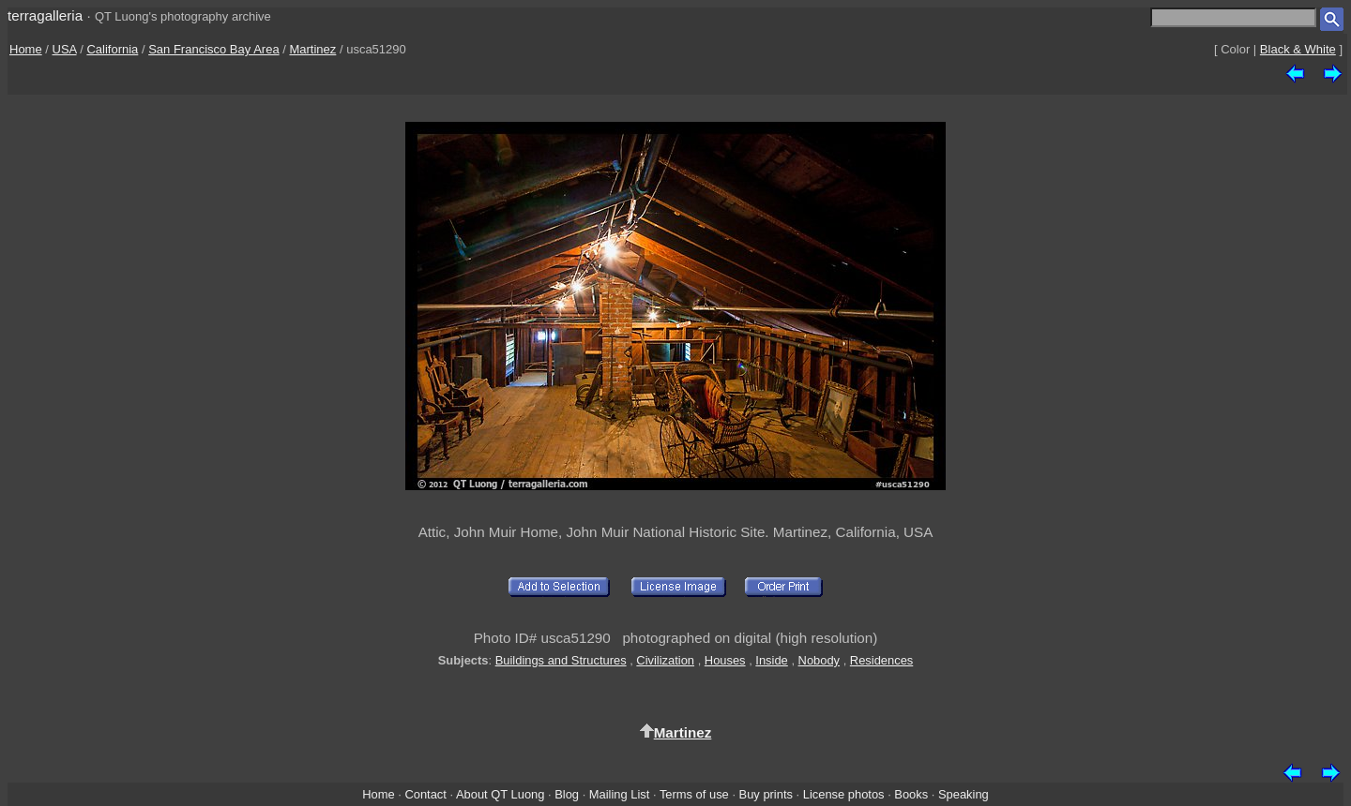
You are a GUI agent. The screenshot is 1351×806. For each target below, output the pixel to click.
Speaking (963, 794)
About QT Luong (500, 794)
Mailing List (619, 794)
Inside (771, 660)
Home (25, 49)
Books (911, 794)
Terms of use (694, 794)
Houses (725, 660)
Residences (881, 660)
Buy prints (766, 794)
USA (65, 49)
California (112, 49)
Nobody (819, 660)
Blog (566, 794)
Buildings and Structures (561, 660)
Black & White (1298, 49)
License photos (844, 794)
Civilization (665, 660)
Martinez (312, 49)
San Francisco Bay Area (213, 49)
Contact (425, 794)
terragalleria (45, 15)
